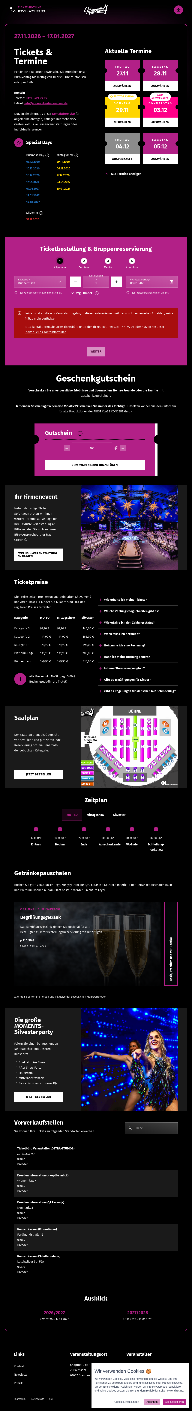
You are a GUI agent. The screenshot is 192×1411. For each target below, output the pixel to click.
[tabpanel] (96, 839)
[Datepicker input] (152, 282)
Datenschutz (37, 1399)
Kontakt (19, 1366)
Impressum (20, 1399)
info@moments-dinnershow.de (46, 103)
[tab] (72, 815)
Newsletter (21, 1374)
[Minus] (75, 282)
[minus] (67, 448)
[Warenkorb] (178, 9)
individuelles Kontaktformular (45, 332)
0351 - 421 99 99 (36, 98)
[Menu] (163, 9)
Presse (18, 1382)
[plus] (123, 448)
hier (59, 293)
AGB (51, 1399)
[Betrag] (92, 448)
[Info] (47, 155)
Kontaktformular (63, 113)
